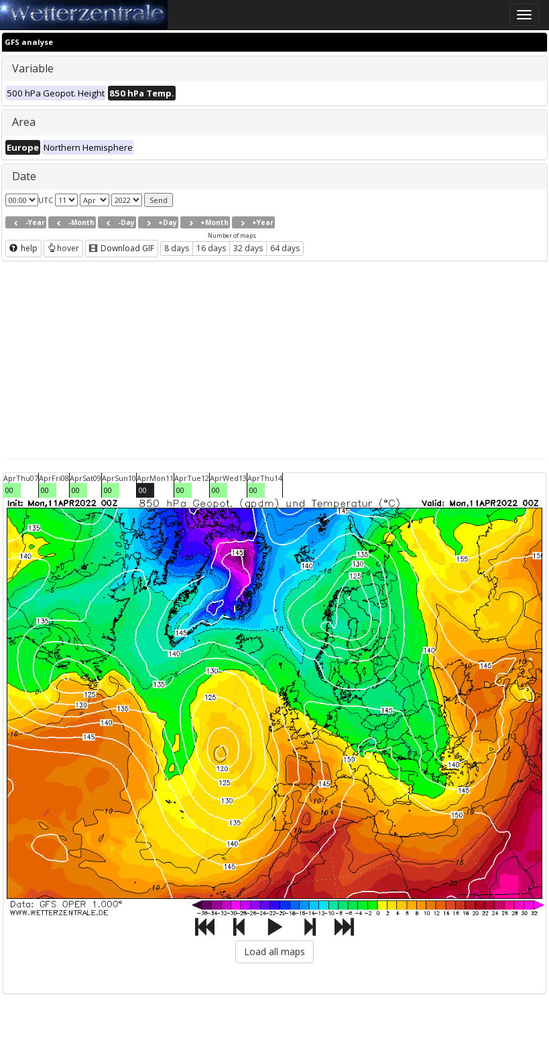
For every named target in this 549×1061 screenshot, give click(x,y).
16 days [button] (211, 248)
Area (24, 122)
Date (24, 176)
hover (63, 248)
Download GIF (121, 248)
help (23, 248)
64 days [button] (285, 248)
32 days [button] (248, 248)
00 (9, 490)
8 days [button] (176, 248)
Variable (33, 68)
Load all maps (274, 951)
